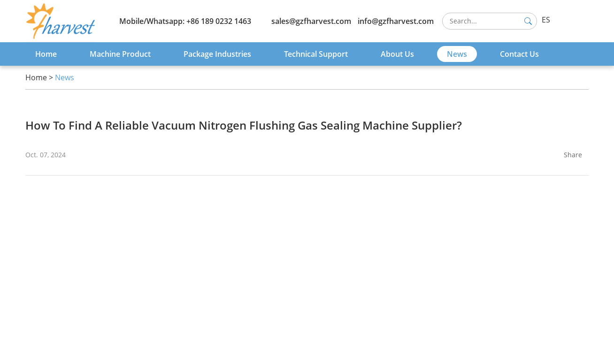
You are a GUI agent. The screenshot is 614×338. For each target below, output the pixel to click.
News (457, 54)
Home (46, 54)
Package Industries (217, 54)
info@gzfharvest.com (396, 21)
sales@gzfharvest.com (311, 21)
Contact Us (519, 54)
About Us (397, 54)
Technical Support (316, 54)
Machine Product (120, 54)
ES (546, 20)
